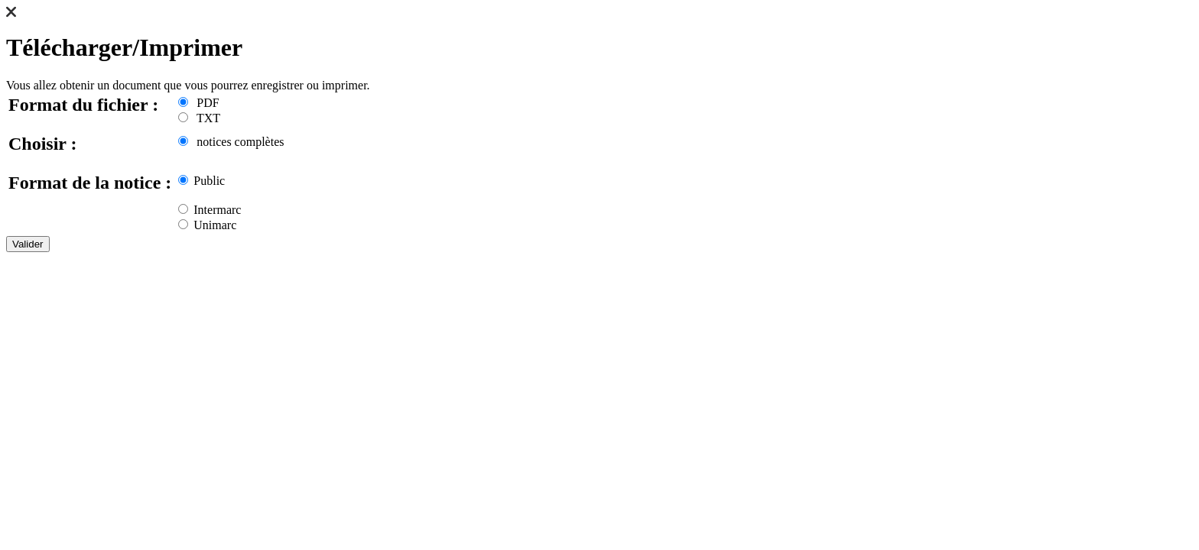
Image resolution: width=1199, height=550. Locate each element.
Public (201, 180)
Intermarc (209, 209)
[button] (11, 13)
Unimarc (207, 224)
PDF (198, 102)
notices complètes (231, 141)
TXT (199, 118)
